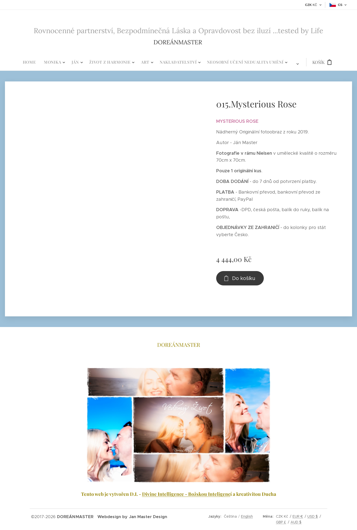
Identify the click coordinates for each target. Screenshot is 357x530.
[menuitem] (117, 62)
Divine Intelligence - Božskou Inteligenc (186, 494)
